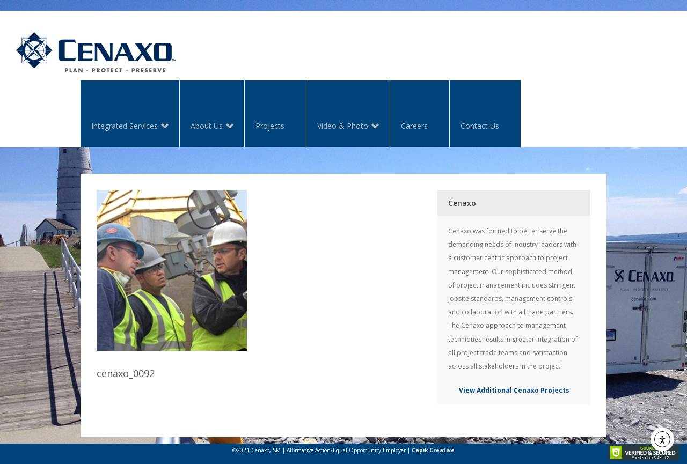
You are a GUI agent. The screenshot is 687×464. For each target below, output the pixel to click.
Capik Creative (433, 450)
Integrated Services (125, 127)
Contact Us (480, 126)
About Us (206, 127)
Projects (269, 126)
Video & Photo (342, 127)
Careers (414, 126)
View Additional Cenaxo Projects (514, 390)
